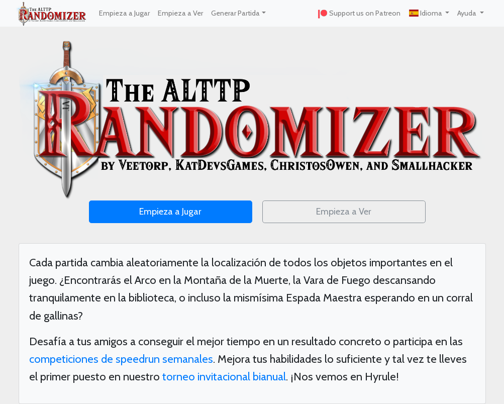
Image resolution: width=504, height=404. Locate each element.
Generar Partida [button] (235, 13)
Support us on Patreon (359, 14)
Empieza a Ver (180, 13)
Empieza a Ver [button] (343, 211)
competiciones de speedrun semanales (121, 359)
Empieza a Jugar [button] (170, 211)
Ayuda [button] (467, 13)
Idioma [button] (426, 13)
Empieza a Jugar (124, 13)
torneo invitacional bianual (224, 376)
